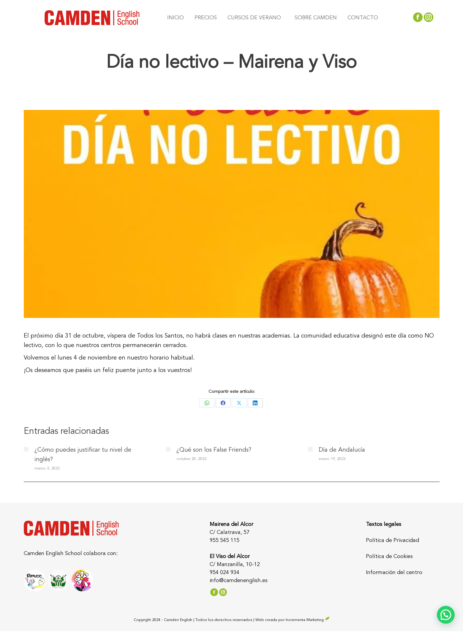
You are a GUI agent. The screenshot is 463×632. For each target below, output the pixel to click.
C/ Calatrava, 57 (229, 532)
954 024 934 (224, 572)
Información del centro (394, 572)
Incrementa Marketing (308, 620)
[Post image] (26, 449)
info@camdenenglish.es (239, 580)
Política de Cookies (389, 556)
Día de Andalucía (342, 450)
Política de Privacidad (392, 540)
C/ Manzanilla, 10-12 (235, 564)
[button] (446, 615)
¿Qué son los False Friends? (213, 450)
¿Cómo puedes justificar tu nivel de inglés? (82, 455)
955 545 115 (224, 540)
